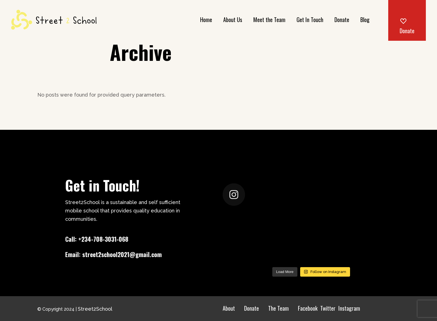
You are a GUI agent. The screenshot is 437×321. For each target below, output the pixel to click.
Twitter (328, 308)
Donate (251, 308)
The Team (278, 308)
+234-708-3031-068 (103, 238)
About (229, 308)
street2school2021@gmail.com (122, 254)
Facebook (307, 308)
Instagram (349, 308)
